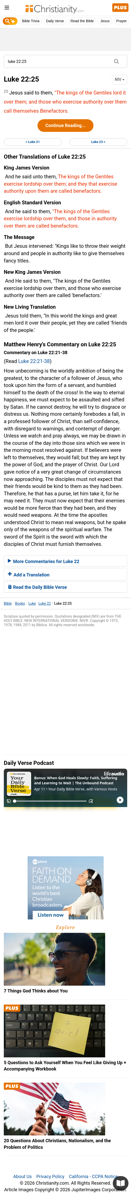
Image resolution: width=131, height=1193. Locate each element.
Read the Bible (82, 21)
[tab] (65, 561)
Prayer (121, 21)
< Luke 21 (33, 142)
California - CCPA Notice (93, 1176)
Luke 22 (45, 603)
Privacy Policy (50, 1176)
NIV (119, 79)
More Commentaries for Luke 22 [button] (43, 561)
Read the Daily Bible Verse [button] (37, 587)
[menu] (7, 8)
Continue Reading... (65, 125)
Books (20, 603)
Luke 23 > (98, 142)
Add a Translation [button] (28, 574)
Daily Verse (55, 21)
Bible (8, 603)
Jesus (105, 21)
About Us (22, 1176)
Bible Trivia (30, 21)
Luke (32, 603)
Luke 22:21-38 (34, 361)
